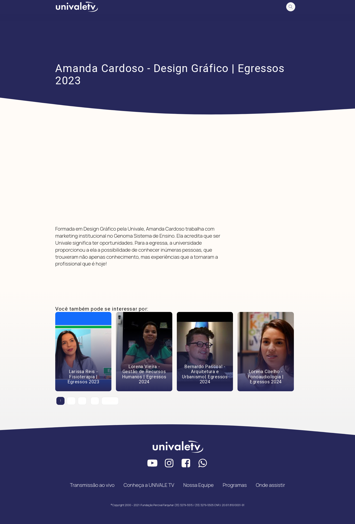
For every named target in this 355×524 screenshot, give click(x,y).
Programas (235, 485)
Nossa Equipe (198, 485)
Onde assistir (270, 485)
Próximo (110, 401)
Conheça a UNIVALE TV (149, 485)
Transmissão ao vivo (92, 485)
